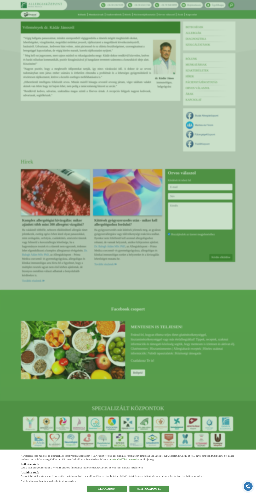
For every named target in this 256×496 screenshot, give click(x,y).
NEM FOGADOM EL (149, 488)
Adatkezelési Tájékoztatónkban (124, 459)
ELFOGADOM (107, 488)
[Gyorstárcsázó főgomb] (248, 486)
